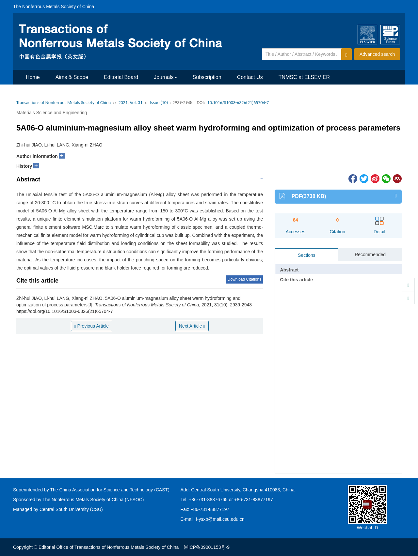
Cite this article (296, 279)
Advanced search (377, 54)
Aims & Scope (72, 77)
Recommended (370, 254)
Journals (165, 77)
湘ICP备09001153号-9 (207, 547)
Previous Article (91, 326)
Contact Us (250, 77)
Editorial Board (121, 77)
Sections (306, 255)
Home (33, 77)
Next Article (192, 326)
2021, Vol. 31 (130, 102)
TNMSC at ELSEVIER (304, 77)
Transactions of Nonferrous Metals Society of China (63, 102)
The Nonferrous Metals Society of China (53, 6)
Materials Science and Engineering (51, 112)
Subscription (207, 77)
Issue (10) (159, 102)
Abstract (289, 269)
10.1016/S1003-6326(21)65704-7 (238, 102)
